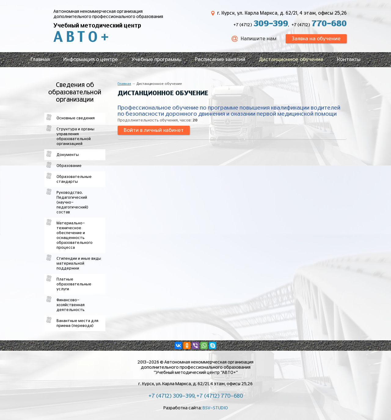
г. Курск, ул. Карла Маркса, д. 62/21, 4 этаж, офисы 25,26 (282, 13)
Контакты (348, 59)
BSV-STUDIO (215, 408)
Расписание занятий (220, 59)
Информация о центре (90, 59)
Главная (40, 59)
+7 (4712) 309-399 (171, 396)
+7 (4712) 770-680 (219, 396)
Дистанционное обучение (291, 59)
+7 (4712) (260, 25)
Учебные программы (156, 59)
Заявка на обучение (316, 38)
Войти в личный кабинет (154, 130)
